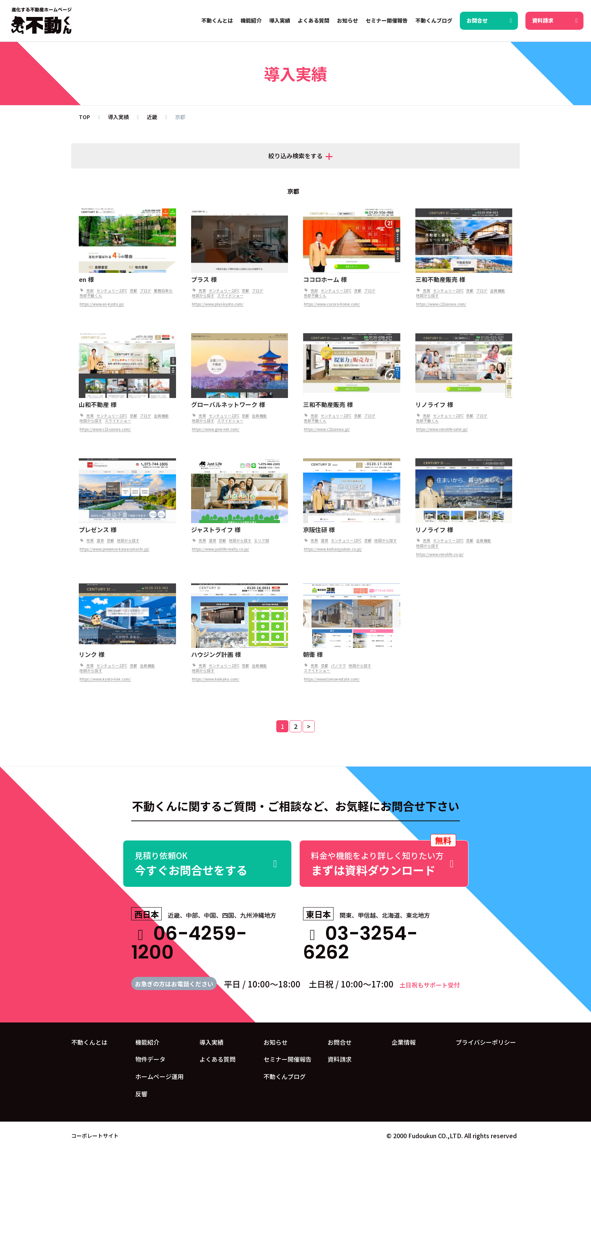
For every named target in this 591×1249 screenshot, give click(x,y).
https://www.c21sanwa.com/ (441, 304)
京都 (133, 290)
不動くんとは (89, 1042)
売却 (90, 290)
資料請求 (340, 1059)
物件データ (150, 1059)
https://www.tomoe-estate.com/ (332, 679)
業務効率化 (163, 290)
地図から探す (203, 295)
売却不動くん (91, 295)
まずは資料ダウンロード (384, 859)
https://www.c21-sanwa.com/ (105, 429)
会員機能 (497, 290)
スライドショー (230, 295)
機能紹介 (147, 1042)
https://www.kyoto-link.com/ (105, 679)
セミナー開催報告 (287, 1059)
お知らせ (275, 1042)
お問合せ (340, 1042)
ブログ (145, 290)
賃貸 (100, 540)
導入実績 (211, 1042)
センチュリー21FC (111, 290)
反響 (141, 1093)
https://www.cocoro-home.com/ (332, 304)
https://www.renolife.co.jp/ (440, 554)
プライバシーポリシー (486, 1042)
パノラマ (338, 665)
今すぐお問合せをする (207, 863)
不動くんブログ (284, 1076)
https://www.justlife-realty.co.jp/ (220, 549)
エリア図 (261, 540)
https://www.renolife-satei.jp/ (442, 429)
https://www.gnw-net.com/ (215, 429)
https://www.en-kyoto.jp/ (102, 304)
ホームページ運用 (159, 1076)
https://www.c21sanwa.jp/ (327, 429)
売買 (202, 290)
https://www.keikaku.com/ (215, 679)
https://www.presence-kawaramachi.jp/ (114, 549)
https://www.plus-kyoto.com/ (217, 304)
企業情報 (404, 1042)
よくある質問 (217, 1059)
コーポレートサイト (95, 1135)
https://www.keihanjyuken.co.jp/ (333, 549)
